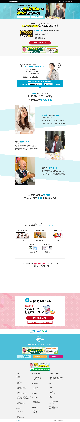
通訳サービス (35, 408)
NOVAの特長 (18, 379)
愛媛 (51, 379)
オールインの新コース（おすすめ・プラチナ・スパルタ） (24, 396)
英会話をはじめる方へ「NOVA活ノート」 (22, 387)
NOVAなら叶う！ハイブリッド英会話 (21, 388)
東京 (61, 374)
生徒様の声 (18, 384)
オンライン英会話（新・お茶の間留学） (22, 397)
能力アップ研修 (35, 398)
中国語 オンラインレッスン (36, 379)
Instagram (18, 416)
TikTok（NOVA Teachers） (20, 417)
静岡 (59, 377)
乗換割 (51, 387)
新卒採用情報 (52, 400)
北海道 (51, 374)
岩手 (54, 374)
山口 (63, 378)
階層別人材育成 (35, 400)
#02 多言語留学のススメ (20, 411)
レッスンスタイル (19, 378)
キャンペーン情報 (19, 382)
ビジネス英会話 (19, 402)
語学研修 (34, 403)
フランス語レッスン (35, 384)
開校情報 (18, 383)
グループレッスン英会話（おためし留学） (22, 393)
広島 (61, 378)
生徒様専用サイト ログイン (52, 408)
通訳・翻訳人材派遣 (36, 413)
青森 (52, 374)
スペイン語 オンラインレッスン (37, 378)
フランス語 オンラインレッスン (37, 374)
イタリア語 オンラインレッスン (37, 377)
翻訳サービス (35, 412)
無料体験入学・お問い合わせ (52, 403)
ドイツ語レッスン (35, 386)
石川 (51, 377)
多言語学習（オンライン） (36, 373)
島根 (58, 378)
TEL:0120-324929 (51, 406)
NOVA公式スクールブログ (20, 389)
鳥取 (57, 378)
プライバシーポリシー (52, 392)
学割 (50, 384)
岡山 (60, 378)
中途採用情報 (52, 398)
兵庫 (51, 378)
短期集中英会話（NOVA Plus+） (21, 403)
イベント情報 (18, 381)
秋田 (57, 374)
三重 (58, 377)
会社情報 (51, 397)
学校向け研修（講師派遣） (36, 402)
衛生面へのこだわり (19, 386)
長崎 (58, 379)
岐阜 (56, 377)
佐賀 (59, 379)
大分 (61, 379)
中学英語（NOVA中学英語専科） (21, 401)
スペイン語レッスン (35, 388)
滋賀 (50, 378)
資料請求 (33, 322)
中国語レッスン (35, 389)
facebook (18, 415)
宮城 (55, 374)
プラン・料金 (18, 377)
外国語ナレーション (36, 415)
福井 (53, 377)
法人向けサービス (35, 397)
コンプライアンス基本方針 (53, 393)
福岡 (56, 379)
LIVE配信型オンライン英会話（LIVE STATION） (23, 398)
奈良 (53, 378)
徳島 (53, 379)
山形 (58, 374)
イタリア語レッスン (35, 387)
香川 (50, 379)
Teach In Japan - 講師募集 (54, 401)
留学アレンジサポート (36, 401)
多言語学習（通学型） (35, 383)
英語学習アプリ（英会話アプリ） (21, 404)
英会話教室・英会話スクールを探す (53, 373)
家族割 (51, 386)
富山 (50, 377)
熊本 (62, 379)
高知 (55, 379)
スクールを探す (46, 322)
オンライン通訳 (35, 411)
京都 (62, 377)
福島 (60, 374)
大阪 (61, 377)
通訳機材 (34, 410)
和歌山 (55, 378)
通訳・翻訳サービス (35, 407)
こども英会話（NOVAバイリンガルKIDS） (22, 399)
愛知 (55, 377)
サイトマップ (51, 391)
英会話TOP (17, 373)
